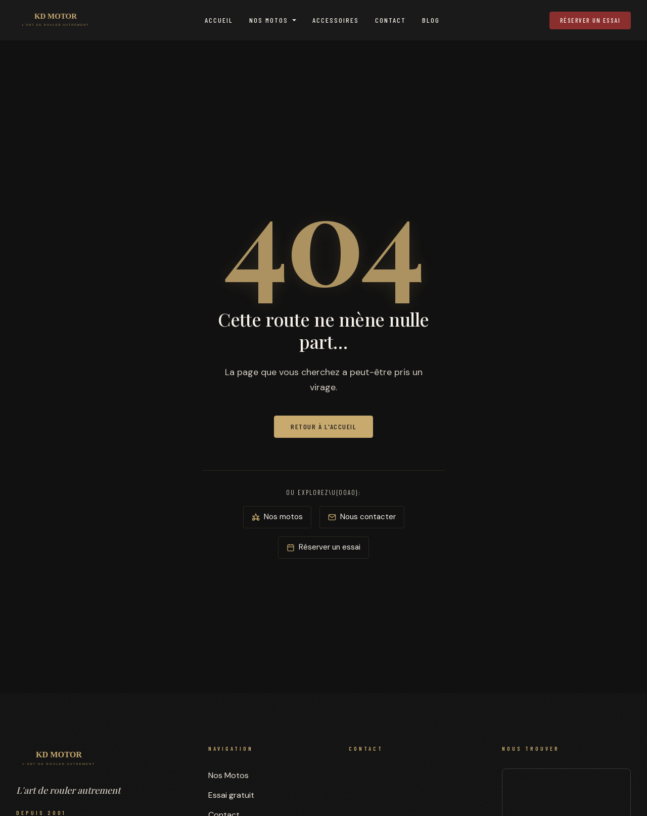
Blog (431, 20)
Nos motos (277, 517)
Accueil (219, 20)
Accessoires (335, 20)
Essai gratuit (231, 795)
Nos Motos (268, 20)
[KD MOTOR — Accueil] (55, 20)
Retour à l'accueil (323, 426)
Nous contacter (362, 517)
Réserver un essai (590, 20)
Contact (390, 20)
